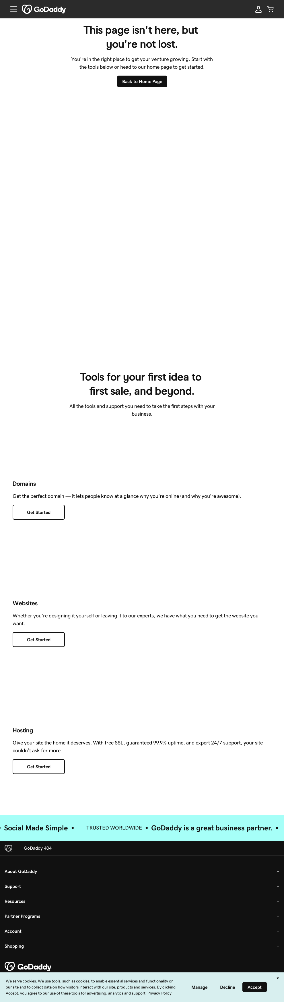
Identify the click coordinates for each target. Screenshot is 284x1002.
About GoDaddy (21, 875)
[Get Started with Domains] (39, 515)
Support (13, 890)
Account (13, 934)
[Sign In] (258, 9)
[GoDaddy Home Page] (28, 970)
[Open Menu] (11, 9)
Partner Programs (22, 919)
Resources (15, 905)
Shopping (14, 949)
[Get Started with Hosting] (39, 770)
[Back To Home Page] (142, 81)
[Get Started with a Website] (39, 643)
